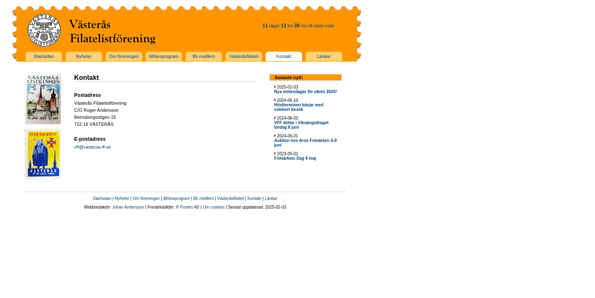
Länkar (271, 198)
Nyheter (122, 198)
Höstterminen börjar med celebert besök (299, 107)
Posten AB (190, 207)
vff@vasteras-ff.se (92, 146)
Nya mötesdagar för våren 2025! (305, 91)
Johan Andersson (128, 207)
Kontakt (255, 198)
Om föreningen (146, 198)
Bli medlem (203, 198)
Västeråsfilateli (230, 198)
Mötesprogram (176, 198)
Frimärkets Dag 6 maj (295, 158)
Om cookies (214, 207)
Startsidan (102, 198)
